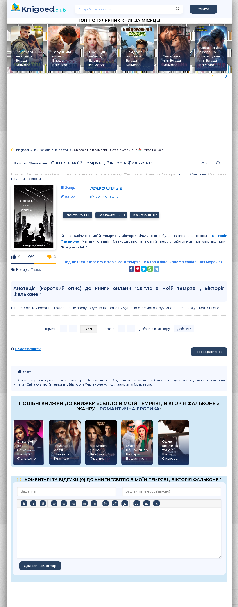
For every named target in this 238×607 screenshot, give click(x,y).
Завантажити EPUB (111, 215)
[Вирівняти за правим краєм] (73, 503)
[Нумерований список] (94, 503)
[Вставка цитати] (136, 503)
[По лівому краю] (54, 503)
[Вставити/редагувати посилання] (115, 503)
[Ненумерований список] (85, 503)
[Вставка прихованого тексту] (156, 503)
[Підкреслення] (43, 503)
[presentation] (214, 75)
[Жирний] (24, 503)
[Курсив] (33, 503)
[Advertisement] (119, 108)
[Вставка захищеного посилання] (124, 503)
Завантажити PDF (77, 215)
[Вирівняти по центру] (64, 503)
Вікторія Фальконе (30, 163)
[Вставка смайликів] (105, 503)
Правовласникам (28, 349)
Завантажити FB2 (144, 215)
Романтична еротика (27, 178)
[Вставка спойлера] (146, 503)
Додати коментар (40, 566)
